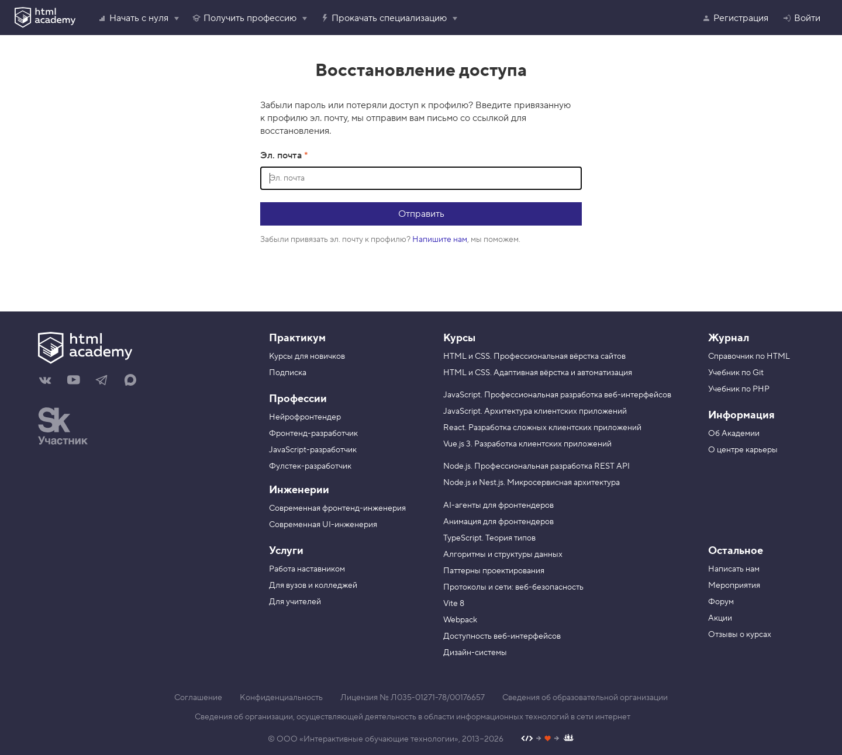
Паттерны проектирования (493, 571)
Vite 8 (453, 603)
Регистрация (735, 18)
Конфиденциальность (281, 697)
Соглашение (198, 697)
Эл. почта (282, 155)
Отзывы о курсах (739, 634)
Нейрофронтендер (305, 417)
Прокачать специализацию (383, 18)
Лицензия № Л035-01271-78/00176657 (412, 697)
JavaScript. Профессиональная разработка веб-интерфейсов (557, 395)
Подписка (287, 373)
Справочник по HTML (749, 356)
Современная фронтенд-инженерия (337, 508)
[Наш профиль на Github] (547, 739)
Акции (720, 618)
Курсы (459, 338)
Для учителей (295, 602)
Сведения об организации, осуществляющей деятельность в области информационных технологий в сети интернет (412, 717)
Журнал (728, 338)
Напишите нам (439, 239)
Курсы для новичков (307, 356)
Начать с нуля (133, 18)
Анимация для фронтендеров (498, 522)
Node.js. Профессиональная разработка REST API (536, 466)
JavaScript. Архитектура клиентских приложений (535, 411)
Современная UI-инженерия (323, 525)
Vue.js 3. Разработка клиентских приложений (527, 444)
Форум (721, 602)
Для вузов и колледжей (313, 585)
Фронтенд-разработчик (313, 433)
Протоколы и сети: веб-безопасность (513, 587)
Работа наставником (307, 569)
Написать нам (734, 569)
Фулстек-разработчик (310, 466)
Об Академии (734, 433)
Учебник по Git (736, 373)
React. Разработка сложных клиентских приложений (542, 427)
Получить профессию (244, 18)
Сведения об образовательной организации (585, 697)
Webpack (460, 620)
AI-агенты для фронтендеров (498, 505)
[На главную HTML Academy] (139, 349)
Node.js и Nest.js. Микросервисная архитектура (531, 482)
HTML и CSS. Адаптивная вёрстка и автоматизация (537, 373)
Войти (801, 18)
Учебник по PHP (738, 389)
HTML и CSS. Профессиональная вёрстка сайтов (534, 356)
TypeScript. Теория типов (489, 538)
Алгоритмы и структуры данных (503, 554)
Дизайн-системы (475, 652)
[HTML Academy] (45, 17)
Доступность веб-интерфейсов (502, 636)
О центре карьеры (743, 450)
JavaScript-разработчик (313, 450)
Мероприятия (734, 585)
